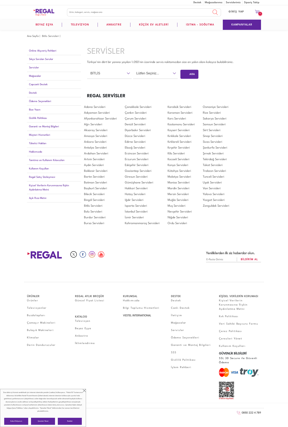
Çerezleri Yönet (43, 421)
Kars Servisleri (177, 118)
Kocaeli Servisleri (178, 159)
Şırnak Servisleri (213, 153)
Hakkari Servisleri (136, 188)
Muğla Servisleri (178, 200)
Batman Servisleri (95, 182)
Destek (197, 2)
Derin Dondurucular (41, 345)
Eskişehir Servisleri (136, 165)
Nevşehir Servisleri (180, 211)
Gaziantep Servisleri (138, 171)
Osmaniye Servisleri (215, 107)
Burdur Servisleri (95, 217)
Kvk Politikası (228, 316)
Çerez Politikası (17, 408)
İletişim (176, 315)
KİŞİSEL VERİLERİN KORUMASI (238, 296)
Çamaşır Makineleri (41, 323)
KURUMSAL (130, 296)
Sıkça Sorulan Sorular (41, 59)
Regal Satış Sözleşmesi (42, 177)
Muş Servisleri (176, 205)
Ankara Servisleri (95, 142)
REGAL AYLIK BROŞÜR (89, 296)
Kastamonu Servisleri (181, 124)
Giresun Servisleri (136, 176)
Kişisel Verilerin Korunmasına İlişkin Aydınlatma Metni (49, 187)
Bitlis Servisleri (93, 205)
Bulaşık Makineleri (40, 330)
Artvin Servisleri (94, 159)
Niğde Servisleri (178, 217)
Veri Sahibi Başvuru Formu (238, 324)
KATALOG (81, 317)
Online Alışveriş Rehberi (42, 51)
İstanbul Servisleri (136, 211)
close (84, 390)
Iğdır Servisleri (134, 200)
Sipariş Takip (251, 2)
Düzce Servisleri (135, 136)
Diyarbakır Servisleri (138, 130)
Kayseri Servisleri (179, 130)
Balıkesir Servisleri (95, 171)
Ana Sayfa (33, 36)
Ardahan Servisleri (96, 153)
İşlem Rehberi (181, 367)
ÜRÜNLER (33, 296)
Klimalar (33, 337)
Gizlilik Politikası (38, 118)
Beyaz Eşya (83, 328)
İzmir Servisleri (134, 217)
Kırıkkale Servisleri (179, 136)
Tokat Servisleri (213, 165)
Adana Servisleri (94, 107)
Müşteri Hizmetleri (39, 135)
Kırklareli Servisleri (179, 142)
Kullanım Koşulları (39, 168)
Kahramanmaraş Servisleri (142, 223)
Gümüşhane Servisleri (139, 182)
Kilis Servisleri (176, 153)
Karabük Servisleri (179, 107)
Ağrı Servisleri (93, 124)
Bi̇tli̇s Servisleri (50, 36)
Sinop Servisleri (213, 136)
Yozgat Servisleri (214, 200)
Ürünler (32, 300)
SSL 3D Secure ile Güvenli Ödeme (238, 360)
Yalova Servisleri (213, 194)
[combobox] (109, 73)
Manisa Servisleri (179, 182)
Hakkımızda (35, 152)
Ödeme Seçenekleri (40, 101)
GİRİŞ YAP (236, 11)
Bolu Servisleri (93, 211)
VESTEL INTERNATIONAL (137, 315)
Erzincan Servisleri (137, 153)
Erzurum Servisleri (136, 159)
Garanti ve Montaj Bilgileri (44, 126)
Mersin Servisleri (178, 194)
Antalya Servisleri (95, 147)
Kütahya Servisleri (179, 171)
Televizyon (82, 321)
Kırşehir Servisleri (179, 147)
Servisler (34, 67)
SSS (173, 352)
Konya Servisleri (178, 165)
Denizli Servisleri (135, 124)
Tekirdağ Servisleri (215, 159)
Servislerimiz (233, 2)
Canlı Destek (180, 308)
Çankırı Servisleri (136, 112)
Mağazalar (35, 76)
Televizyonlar (36, 308)
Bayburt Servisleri (95, 188)
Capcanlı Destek (38, 84)
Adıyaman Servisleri (97, 112)
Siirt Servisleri (211, 130)
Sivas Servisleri (212, 142)
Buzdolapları (36, 315)
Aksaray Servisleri (95, 130)
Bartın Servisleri (94, 176)
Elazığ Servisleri (135, 147)
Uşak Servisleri (212, 182)
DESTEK (176, 296)
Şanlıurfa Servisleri (215, 147)
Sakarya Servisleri (214, 118)
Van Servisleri (212, 188)
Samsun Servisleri (214, 124)
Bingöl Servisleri (94, 200)
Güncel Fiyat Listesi (89, 300)
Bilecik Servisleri (94, 194)
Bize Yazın (34, 109)
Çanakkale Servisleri (138, 107)
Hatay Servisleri (135, 194)
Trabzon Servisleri (214, 171)
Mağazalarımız (213, 2)
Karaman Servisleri (180, 112)
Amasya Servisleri (95, 136)
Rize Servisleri (212, 112)
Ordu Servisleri (177, 223)
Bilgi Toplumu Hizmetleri (141, 308)
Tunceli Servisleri (213, 176)
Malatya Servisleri (179, 176)
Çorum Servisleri (135, 118)
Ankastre (81, 336)
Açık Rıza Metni (37, 198)
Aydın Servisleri (94, 165)
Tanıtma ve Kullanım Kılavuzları (47, 160)
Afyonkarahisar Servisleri (100, 118)
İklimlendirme (85, 343)
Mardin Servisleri (178, 188)
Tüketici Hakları (37, 143)
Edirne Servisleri (135, 142)
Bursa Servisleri (94, 223)
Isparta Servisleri (136, 205)
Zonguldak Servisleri (216, 205)
